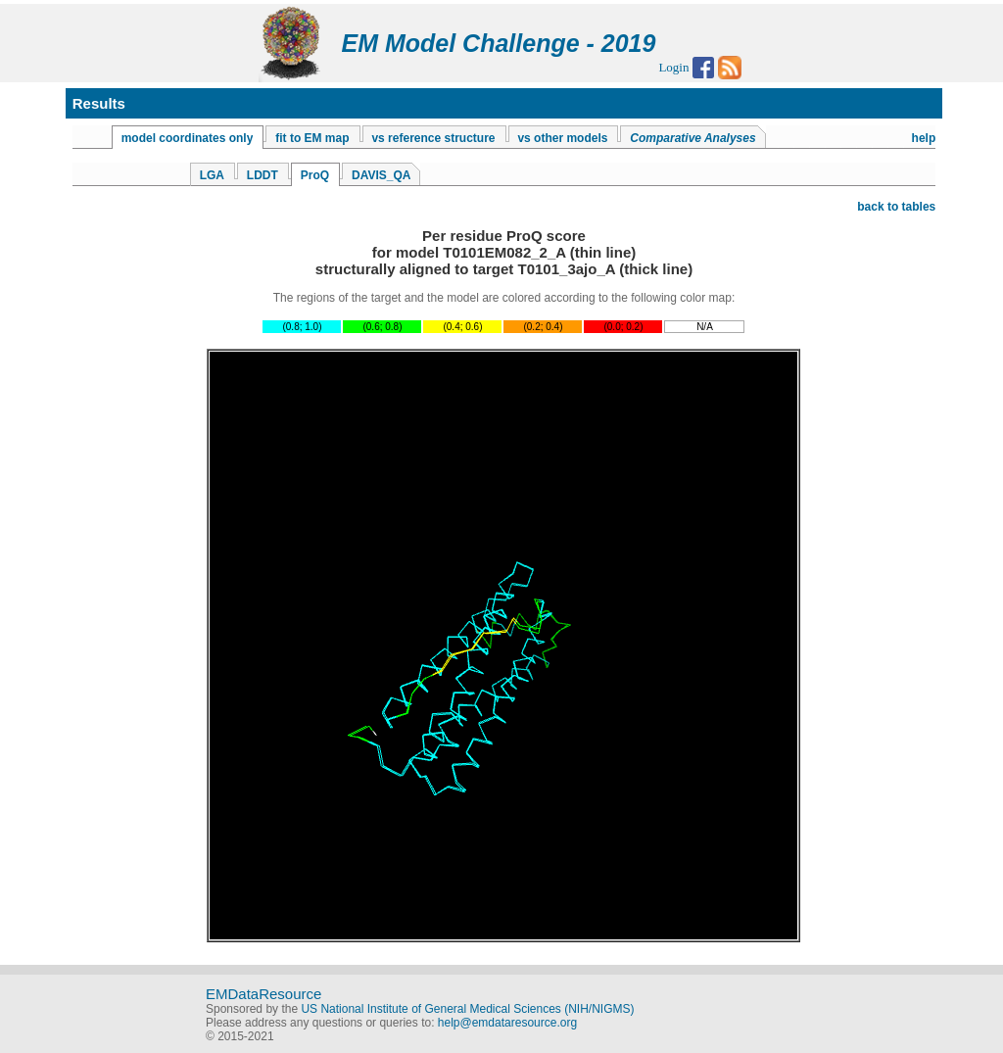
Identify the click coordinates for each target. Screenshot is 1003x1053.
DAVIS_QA (381, 175)
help (924, 138)
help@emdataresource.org (507, 1022)
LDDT (262, 175)
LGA (212, 175)
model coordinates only (187, 138)
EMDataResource (263, 993)
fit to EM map (312, 138)
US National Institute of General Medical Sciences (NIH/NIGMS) (467, 1009)
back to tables (896, 207)
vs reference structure (433, 138)
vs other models (562, 138)
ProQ (315, 175)
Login (673, 67)
